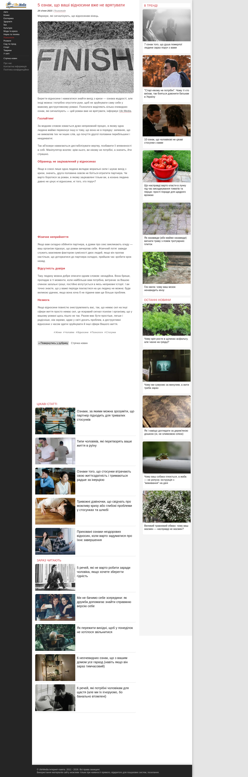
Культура (8, 28)
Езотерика (8, 18)
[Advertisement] (86, 209)
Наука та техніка (11, 34)
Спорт (6, 47)
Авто (6, 12)
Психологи (97, 332)
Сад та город (10, 44)
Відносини (82, 332)
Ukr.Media (125, 111)
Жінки (58, 332)
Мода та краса (10, 31)
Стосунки (111, 332)
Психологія (59, 10)
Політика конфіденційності (17, 69)
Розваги (7, 41)
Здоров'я (8, 21)
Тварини (8, 50)
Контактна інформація (15, 66)
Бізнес (7, 15)
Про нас (8, 63)
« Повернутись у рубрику (53, 343)
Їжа (5, 25)
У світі (6, 53)
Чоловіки (69, 332)
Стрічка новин (79, 343)
